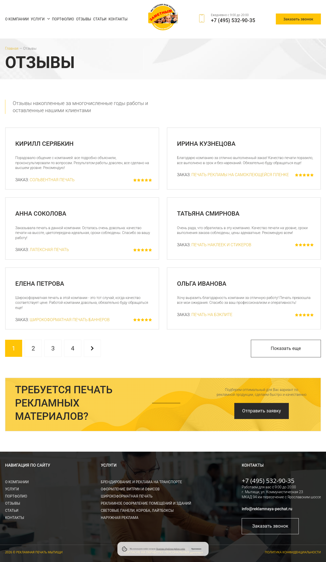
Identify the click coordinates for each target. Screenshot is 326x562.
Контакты (118, 19)
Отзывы (83, 19)
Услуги (38, 19)
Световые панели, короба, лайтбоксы (137, 510)
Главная (11, 48)
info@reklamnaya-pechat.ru (267, 508)
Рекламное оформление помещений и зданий (146, 503)
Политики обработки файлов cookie (170, 549)
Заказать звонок (298, 19)
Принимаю (196, 549)
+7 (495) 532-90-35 (233, 20)
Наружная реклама (120, 518)
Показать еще (286, 348)
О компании (17, 19)
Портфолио (63, 19)
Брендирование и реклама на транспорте (141, 482)
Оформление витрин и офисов (130, 489)
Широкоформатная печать (127, 496)
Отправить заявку (261, 410)
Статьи (99, 19)
